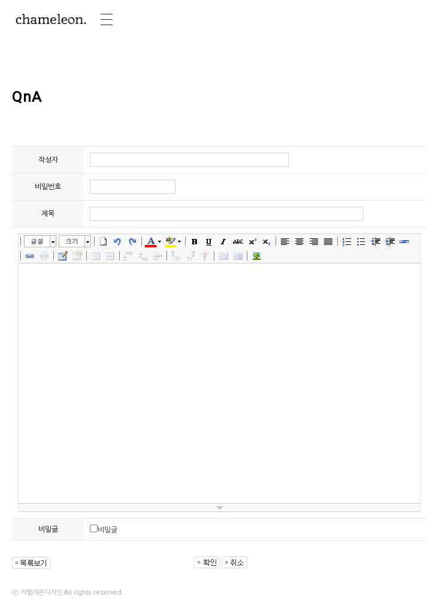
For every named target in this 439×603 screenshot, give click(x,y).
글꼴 (37, 241)
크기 (71, 241)
